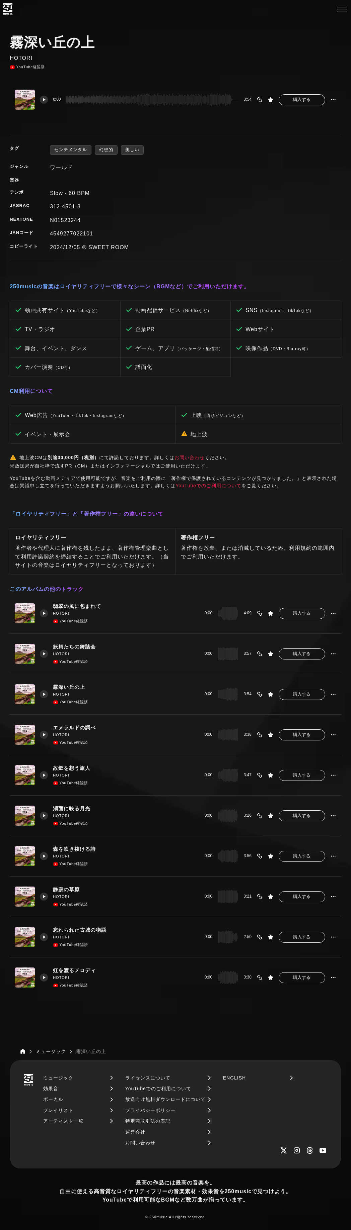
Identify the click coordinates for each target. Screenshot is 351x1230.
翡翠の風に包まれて (77, 606)
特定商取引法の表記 (147, 1121)
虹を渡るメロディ (74, 970)
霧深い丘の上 (69, 687)
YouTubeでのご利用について (208, 485)
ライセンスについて (147, 1078)
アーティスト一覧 (63, 1121)
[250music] (7, 9)
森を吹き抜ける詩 (74, 849)
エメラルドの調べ (74, 727)
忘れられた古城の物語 (80, 930)
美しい (132, 149)
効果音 (50, 1088)
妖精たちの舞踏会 (74, 646)
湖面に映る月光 (71, 808)
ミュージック (58, 1078)
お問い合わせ (189, 457)
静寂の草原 (66, 889)
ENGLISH (234, 1078)
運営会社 (135, 1132)
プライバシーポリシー (150, 1110)
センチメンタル (70, 149)
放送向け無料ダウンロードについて (165, 1099)
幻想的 (106, 149)
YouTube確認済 (27, 67)
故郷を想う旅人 (71, 768)
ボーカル (53, 1099)
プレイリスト (58, 1110)
